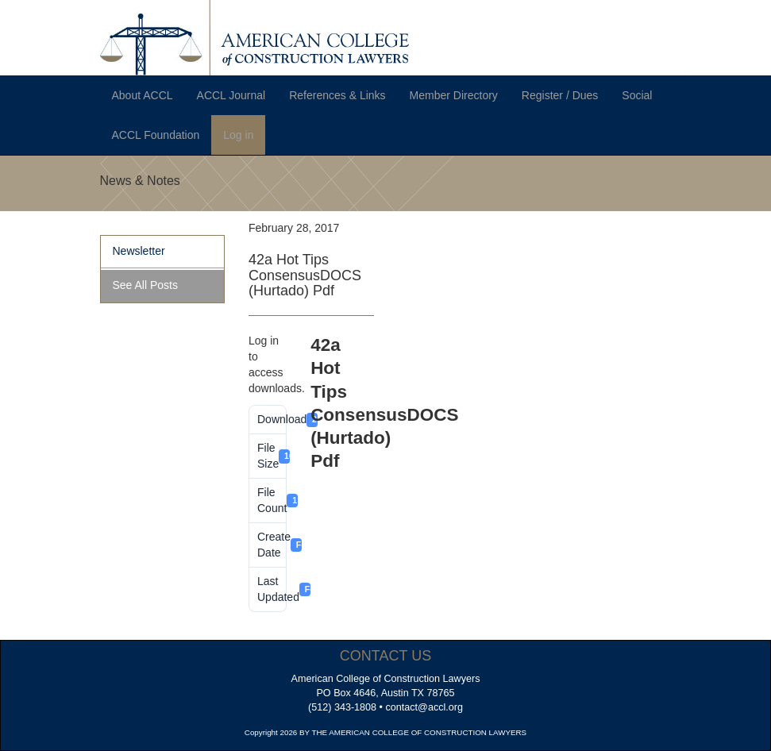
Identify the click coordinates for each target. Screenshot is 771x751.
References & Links (337, 95)
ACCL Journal (231, 95)
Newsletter (139, 251)
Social (637, 95)
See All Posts (146, 285)
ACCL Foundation (156, 135)
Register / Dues (560, 95)
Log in (238, 135)
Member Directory (454, 95)
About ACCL (142, 95)
